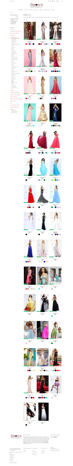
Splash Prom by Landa (14, 82)
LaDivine (12, 64)
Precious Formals (13, 75)
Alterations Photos (13, 110)
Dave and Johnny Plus (14, 53)
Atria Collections (13, 47)
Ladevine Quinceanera (14, 112)
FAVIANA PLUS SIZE (14, 57)
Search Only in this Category (14, 18)
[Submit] (62, 1)
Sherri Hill (13, 12)
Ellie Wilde (12, 54)
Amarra (12, 46)
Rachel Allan (13, 79)
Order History (43, 451)
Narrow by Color (13, 23)
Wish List (43, 453)
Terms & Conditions (35, 454)
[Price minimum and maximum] (16, 20)
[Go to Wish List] (12, 1)
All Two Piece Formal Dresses (15, 44)
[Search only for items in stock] (10, 21)
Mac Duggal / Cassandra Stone (15, 73)
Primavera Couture (13, 78)
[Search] (59, 1)
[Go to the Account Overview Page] (14, 1)
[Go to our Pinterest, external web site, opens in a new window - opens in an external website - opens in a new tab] (54, 1)
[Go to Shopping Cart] (11, 1)
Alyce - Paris (13, 45)
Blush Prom (12, 50)
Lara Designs (13, 68)
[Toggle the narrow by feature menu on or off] (10, 22)
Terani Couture (13, 85)
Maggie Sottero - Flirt (14, 71)
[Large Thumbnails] (26, 20)
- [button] (21, 37)
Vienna (12, 88)
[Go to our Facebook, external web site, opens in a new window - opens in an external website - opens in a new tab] (50, 1)
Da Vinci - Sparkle (13, 51)
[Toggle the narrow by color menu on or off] (10, 23)
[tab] (16, 29)
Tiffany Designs (13, 86)
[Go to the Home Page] (10, 12)
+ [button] (20, 33)
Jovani (12, 61)
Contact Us (24, 450)
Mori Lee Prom (13, 74)
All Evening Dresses (14, 40)
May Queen (12, 72)
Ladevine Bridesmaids (14, 111)
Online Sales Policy (35, 451)
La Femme (12, 65)
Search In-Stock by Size (14, 21)
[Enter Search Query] (13, 17)
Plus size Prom (13, 43)
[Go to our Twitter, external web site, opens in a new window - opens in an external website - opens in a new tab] (52, 1)
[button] (21, 10)
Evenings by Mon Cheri (14, 58)
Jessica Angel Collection (14, 59)
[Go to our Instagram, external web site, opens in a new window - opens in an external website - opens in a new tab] (48, 1)
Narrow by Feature (13, 22)
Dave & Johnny (13, 52)
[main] (43, 222)
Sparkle (12, 80)
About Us (33, 450)
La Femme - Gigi (13, 66)
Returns (24, 451)
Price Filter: (12, 20)
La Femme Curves (13, 67)
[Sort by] (61, 20)
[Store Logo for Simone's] (36, 5)
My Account (43, 450)
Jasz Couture (13, 60)
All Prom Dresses (13, 39)
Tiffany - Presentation (14, 87)
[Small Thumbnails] (24, 20)
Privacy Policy (34, 453)
